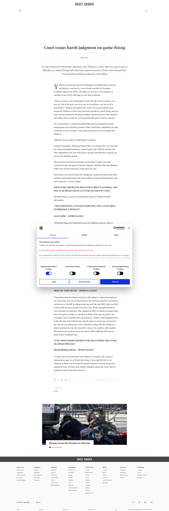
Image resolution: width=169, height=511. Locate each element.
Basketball (123, 471)
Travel (87, 473)
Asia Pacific (54, 476)
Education (37, 471)
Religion (88, 483)
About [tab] (116, 235)
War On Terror (21, 473)
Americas (54, 473)
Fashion (88, 478)
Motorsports (124, 473)
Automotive (71, 468)
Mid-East (53, 468)
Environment (89, 471)
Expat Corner (89, 491)
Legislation (20, 471)
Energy (70, 473)
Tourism (70, 478)
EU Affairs (19, 476)
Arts (105, 466)
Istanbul (36, 468)
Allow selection (84, 282)
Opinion (140, 466)
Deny (54, 282)
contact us (92, 508)
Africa (53, 478)
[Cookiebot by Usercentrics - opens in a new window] (115, 228)
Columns (140, 468)
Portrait (105, 476)
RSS (116, 508)
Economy (71, 471)
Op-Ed (139, 471)
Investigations (38, 473)
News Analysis (21, 478)
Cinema (105, 468)
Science (88, 481)
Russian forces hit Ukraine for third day (71, 441)
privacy (41, 508)
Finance (70, 476)
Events (105, 473)
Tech (69, 481)
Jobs (18, 508)
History (88, 486)
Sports (123, 466)
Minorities (37, 476)
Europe (53, 471)
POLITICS (20, 466)
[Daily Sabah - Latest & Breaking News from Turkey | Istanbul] (84, 4)
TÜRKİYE (37, 466)
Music (104, 471)
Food (87, 476)
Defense (70, 483)
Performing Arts (107, 478)
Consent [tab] (53, 235)
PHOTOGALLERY (57, 445)
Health (87, 468)
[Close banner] (129, 228)
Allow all (115, 282)
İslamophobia (55, 483)
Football (122, 468)
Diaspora (37, 478)
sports (56, 389)
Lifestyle (90, 466)
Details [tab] (84, 235)
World (54, 466)
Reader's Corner (142, 473)
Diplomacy (20, 468)
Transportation (73, 486)
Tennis (122, 476)
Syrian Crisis (54, 481)
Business (72, 466)
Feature (88, 489)
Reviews (105, 481)
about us (66, 508)
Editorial (139, 476)
